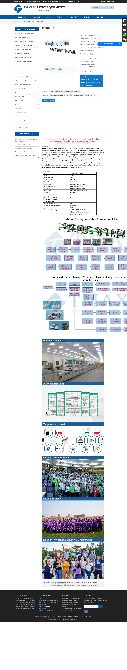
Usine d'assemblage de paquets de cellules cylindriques (65, 584)
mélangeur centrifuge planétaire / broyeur (25, 119)
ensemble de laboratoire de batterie (24, 37)
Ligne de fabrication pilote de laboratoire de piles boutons (65, 91)
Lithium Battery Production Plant (32, 21)
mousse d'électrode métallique (22, 127)
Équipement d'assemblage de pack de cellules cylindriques (66, 582)
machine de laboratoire (20, 123)
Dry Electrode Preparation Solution (23, 61)
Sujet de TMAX (21, 17)
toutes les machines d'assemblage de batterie (26, 80)
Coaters (17, 104)
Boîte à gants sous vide (20, 88)
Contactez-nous (101, 17)
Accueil (17, 21)
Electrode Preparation (20, 69)
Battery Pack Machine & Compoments (24, 76)
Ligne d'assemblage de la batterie (69, 600)
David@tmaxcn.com (26, 1)
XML (90, 616)
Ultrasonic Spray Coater (21, 112)
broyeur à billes (18, 116)
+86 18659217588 (63, 1)
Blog (59, 616)
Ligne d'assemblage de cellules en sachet (71, 608)
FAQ (45, 616)
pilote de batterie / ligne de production (24, 33)
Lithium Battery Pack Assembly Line (24, 41)
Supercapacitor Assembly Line (22, 53)
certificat (74, 17)
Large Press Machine (20, 100)
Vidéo (48, 17)
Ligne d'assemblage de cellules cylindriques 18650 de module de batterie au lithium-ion (72, 95)
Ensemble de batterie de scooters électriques (86, 585)
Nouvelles (76, 616)
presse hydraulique (19, 96)
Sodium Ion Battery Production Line (24, 49)
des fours (17, 92)
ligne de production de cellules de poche (71, 598)
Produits (36, 17)
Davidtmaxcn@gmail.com (45, 1)
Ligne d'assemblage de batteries (89, 582)
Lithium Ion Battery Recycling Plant (23, 57)
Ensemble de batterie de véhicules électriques (63, 585)
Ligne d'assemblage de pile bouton (70, 602)
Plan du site (84, 616)
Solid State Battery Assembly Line (23, 45)
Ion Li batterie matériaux (21, 72)
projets (60, 17)
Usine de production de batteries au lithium (71, 610)
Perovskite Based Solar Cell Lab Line (24, 65)
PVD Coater (18, 108)
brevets (87, 17)
